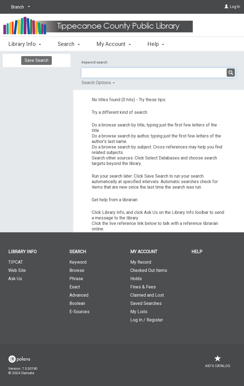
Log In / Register (146, 319)
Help (196, 251)
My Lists (138, 311)
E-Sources (79, 311)
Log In (235, 6)
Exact (74, 287)
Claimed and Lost (147, 295)
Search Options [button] (98, 82)
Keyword (77, 262)
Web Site (17, 270)
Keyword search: (95, 62)
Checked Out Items (148, 270)
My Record (140, 262)
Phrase (76, 278)
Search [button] (69, 44)
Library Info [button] (24, 44)
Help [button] (155, 44)
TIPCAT (15, 262)
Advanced (78, 295)
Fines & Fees (143, 287)
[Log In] (226, 6)
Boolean (77, 303)
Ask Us (15, 278)
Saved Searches (146, 303)
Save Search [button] (36, 60)
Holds (136, 278)
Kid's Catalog (217, 363)
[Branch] (19, 7)
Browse (76, 270)
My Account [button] (113, 44)
